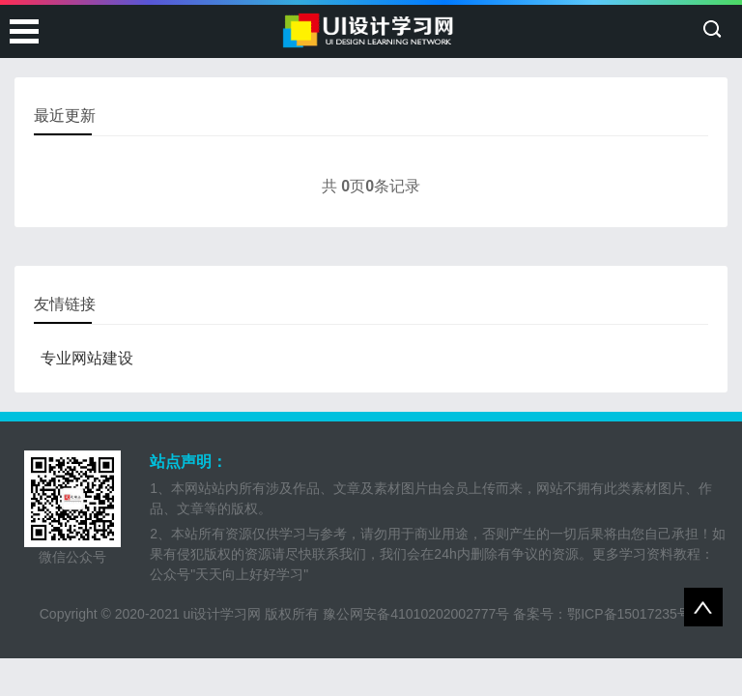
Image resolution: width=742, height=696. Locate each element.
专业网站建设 (87, 358)
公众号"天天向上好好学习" (229, 574)
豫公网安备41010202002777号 (416, 614)
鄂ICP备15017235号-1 (634, 614)
